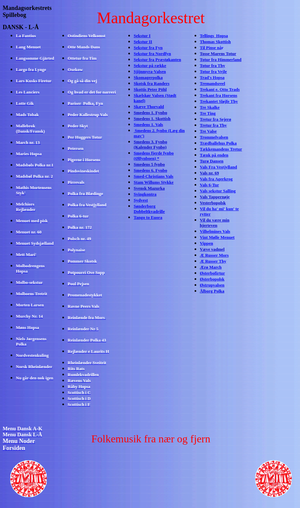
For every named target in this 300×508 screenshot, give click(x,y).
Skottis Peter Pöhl (150, 89)
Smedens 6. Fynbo (150, 170)
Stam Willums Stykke (153, 182)
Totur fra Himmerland (221, 59)
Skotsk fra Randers (151, 83)
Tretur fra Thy (213, 125)
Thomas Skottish (215, 41)
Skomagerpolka (148, 77)
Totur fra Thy (212, 65)
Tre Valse (208, 131)
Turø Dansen (211, 161)
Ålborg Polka (212, 290)
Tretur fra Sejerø (215, 119)
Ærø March (211, 267)
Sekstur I (142, 35)
